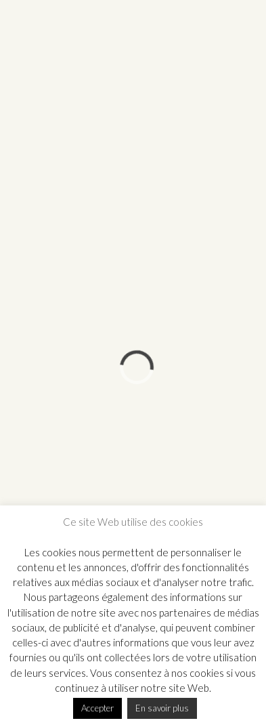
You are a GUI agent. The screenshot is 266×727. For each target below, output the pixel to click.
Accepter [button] (97, 708)
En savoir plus (162, 708)
